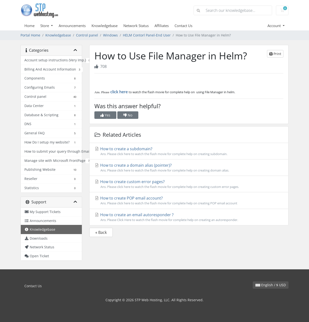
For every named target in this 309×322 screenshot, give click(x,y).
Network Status (136, 25)
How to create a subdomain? (188, 151)
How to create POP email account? (188, 200)
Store (45, 25)
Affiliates (161, 25)
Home (29, 25)
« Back (101, 232)
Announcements (72, 25)
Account (274, 25)
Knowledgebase (104, 25)
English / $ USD (270, 285)
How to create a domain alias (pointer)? (188, 168)
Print (275, 53)
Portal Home (30, 35)
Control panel (87, 35)
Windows (110, 35)
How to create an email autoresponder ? (188, 217)
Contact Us (183, 25)
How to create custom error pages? (188, 184)
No (127, 115)
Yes (105, 115)
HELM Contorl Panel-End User (147, 35)
